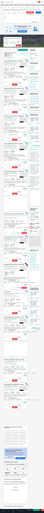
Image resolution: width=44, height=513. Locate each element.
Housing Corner (33, 149)
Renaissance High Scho (28, 77)
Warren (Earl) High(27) (7, 391)
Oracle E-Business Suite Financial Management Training (35, 267)
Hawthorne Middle (16, 266)
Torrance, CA (9, 173)
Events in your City (7, 488)
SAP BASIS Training (33, 253)
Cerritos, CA (22, 277)
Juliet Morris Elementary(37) (23, 382)
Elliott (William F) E (33, 315)
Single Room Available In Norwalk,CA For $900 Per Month (14, 326)
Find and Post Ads (22, 480)
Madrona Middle (10, 132)
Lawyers (38, 5)
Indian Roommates (6, 9)
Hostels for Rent (33, 86)
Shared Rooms (20, 8)
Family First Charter (32, 266)
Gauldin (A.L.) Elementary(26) (16, 393)
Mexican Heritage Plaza (35, 101)
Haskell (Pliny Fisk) (10, 289)
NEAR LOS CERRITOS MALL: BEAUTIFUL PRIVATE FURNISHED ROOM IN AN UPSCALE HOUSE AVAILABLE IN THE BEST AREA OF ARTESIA (14, 301)
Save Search (38, 12)
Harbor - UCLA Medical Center (13, 103)
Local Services (27, 5)
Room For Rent (7, 275)
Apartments (33, 8)
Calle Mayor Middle (23, 104)
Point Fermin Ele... (14, 13)
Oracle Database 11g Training (35, 264)
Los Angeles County (9, 63)
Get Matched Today (22, 31)
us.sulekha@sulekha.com (9, 497)
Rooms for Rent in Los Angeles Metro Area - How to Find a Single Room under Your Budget (35, 151)
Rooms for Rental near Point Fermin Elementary (35, 145)
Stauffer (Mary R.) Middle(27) (16, 391)
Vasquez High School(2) (8, 396)
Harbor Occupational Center (35, 110)
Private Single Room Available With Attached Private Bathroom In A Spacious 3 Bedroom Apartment (14, 352)
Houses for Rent (33, 84)
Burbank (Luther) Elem (26, 315)
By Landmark (10, 13)
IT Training (15, 5)
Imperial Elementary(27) (8, 393)
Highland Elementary (28, 367)
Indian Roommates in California (14, 9)
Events (2, 5)
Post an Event (24, 489)
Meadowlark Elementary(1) (16, 396)
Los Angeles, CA (9, 354)
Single (32, 293)
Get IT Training (22, 483)
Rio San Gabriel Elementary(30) (9, 385)
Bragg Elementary (18, 289)
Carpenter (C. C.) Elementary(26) (24, 393)
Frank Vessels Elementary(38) (8, 382)
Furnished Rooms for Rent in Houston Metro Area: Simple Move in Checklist (35, 164)
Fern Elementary (17, 132)
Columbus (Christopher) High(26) (9, 394)
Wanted (35, 293)
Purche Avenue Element (36, 211)
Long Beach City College (13, 235)
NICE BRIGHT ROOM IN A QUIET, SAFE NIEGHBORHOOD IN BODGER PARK (12, 38)
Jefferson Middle (23, 132)
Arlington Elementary (31, 186)
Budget (23, 12)
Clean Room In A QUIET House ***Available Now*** (14, 116)
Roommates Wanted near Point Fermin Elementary (35, 328)
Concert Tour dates (25, 488)
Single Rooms (14, 8)
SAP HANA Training (33, 259)
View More (19, 82)
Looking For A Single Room (35, 319)
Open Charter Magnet (11, 367)
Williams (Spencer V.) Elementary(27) (25, 391)
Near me (5, 8)
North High (9, 186)
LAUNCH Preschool (31, 104)
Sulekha (3, 2)
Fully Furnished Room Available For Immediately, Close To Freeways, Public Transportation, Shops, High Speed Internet (14, 197)
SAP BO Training (33, 256)
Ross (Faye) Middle (18, 315)
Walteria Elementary (16, 104)
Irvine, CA (31, 133)
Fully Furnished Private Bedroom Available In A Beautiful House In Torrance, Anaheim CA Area (14, 143)
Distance (24, 53)
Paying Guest (27, 8)
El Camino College (12, 185)
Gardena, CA (15, 199)
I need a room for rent (5, 15)
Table (24, 460)
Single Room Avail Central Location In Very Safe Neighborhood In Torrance (14, 88)
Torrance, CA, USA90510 (34, 212)
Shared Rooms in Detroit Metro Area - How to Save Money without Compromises (35, 176)
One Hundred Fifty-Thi (28, 211)
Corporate (22, 492)
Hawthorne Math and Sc (24, 266)
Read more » (37, 161)
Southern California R (31, 132)
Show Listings (30, 12)
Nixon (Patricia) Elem (33, 289)
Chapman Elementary (11, 211)
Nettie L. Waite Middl (11, 340)
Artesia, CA (10, 303)
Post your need (36, 509)
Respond (18, 45)
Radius (19, 12)
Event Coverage (7, 489)
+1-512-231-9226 (14, 495)
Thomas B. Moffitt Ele (19, 340)
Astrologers (33, 5)
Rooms (9, 8)
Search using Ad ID (35, 22)
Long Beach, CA (32, 298)
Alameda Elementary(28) (15, 388)
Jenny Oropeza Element (19, 77)
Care (22, 5)
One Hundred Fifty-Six (19, 211)
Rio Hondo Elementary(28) (8, 388)
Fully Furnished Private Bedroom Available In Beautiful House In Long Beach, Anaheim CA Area (14, 60)
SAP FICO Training (33, 258)
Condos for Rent (33, 78)
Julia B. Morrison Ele (27, 340)
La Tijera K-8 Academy (19, 367)
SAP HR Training (33, 261)
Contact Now (37, 123)
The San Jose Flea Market (35, 96)
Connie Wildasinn (36, 226)
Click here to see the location (33, 58)
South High (9, 104)
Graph (20, 460)
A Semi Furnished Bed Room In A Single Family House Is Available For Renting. (14, 171)
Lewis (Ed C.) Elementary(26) (16, 394)
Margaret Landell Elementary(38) (17, 382)
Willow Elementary (25, 289)
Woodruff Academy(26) (23, 394)
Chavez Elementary (11, 77)
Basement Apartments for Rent (35, 89)
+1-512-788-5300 (8, 495)
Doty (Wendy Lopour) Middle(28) (24, 385)
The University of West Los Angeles (14, 366)
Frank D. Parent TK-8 (36, 367)
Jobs (19, 5)
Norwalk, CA (23, 328)
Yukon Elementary (15, 186)
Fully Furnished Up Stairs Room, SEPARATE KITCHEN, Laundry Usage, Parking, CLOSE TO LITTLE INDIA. (14, 220)
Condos (38, 8)
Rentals (11, 5)
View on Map (15, 63)
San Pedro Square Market (35, 98)
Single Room (12, 70)
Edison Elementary (36, 77)
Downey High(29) (14, 385)
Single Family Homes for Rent (35, 81)
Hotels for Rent (32, 87)
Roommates (6, 5)
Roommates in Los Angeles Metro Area (25, 9)
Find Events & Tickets (22, 485)
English (6, 259)
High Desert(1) (21, 396)
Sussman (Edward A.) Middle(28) (24, 388)
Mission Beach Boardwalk (35, 103)
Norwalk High (34, 340)
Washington (9, 266)
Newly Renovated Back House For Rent (37, 135)
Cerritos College (11, 288)
